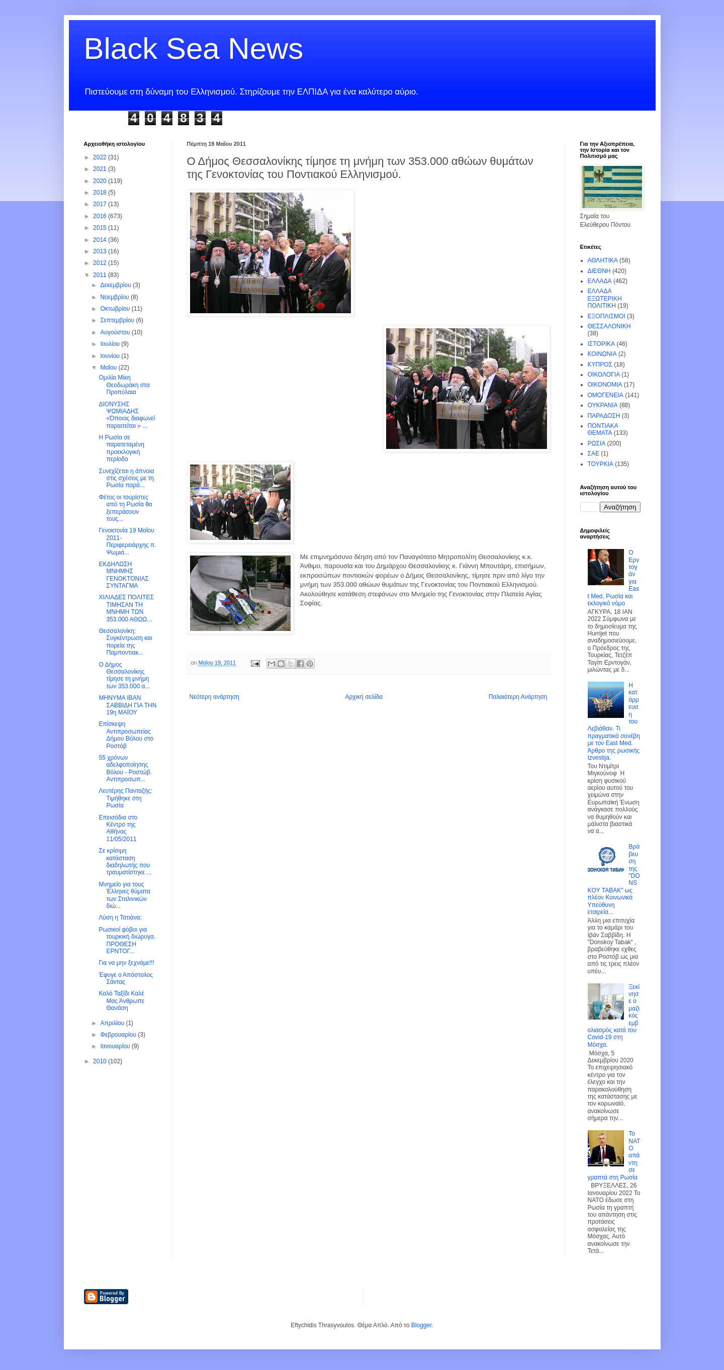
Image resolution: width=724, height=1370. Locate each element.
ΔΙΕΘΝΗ (599, 271)
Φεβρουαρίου (119, 1034)
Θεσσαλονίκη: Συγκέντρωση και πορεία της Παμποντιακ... (125, 641)
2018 (100, 192)
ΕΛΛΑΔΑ (600, 281)
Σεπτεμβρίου (118, 320)
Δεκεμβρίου (116, 285)
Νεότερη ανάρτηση (214, 696)
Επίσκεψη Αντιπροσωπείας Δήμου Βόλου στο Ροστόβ (126, 734)
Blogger (421, 1325)
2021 (100, 168)
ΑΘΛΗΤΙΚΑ (603, 260)
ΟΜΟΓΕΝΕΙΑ (605, 395)
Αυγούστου (115, 332)
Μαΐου (109, 367)
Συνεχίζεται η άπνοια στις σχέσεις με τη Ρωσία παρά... (126, 478)
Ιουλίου (110, 343)
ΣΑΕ (593, 453)
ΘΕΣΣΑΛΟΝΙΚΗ (609, 326)
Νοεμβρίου (115, 297)
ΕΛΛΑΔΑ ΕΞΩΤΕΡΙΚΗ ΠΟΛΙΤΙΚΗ (605, 298)
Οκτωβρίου (115, 308)
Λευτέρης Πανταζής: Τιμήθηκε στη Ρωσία (125, 798)
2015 (100, 227)
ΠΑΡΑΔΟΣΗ (604, 415)
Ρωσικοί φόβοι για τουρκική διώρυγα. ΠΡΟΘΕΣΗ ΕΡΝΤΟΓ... (127, 940)
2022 (100, 157)
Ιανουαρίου (116, 1046)
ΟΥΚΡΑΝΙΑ (603, 405)
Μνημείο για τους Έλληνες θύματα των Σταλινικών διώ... (124, 895)
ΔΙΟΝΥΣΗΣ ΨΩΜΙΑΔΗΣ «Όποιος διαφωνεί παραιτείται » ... (127, 415)
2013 (100, 251)
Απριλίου (113, 1023)
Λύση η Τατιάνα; (120, 917)
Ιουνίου (110, 355)
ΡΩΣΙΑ (597, 443)
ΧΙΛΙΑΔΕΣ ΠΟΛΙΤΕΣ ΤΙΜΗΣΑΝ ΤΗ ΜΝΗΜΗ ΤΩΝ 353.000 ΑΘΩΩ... (126, 608)
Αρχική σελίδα (364, 696)
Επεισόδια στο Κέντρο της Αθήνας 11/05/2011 (118, 828)
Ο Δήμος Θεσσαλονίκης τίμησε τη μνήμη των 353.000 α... (124, 675)
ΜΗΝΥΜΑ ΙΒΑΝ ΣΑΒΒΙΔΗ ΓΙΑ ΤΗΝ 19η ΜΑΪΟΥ (127, 705)
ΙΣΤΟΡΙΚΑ (601, 343)
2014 (100, 239)
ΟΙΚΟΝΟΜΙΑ (605, 384)
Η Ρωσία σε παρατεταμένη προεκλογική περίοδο (121, 448)
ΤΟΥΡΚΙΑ (600, 464)
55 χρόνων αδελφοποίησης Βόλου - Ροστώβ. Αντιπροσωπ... (125, 768)
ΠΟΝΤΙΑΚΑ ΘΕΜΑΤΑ (603, 429)
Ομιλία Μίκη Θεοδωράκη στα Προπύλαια (124, 385)
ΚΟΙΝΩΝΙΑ (602, 353)
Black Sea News (194, 48)
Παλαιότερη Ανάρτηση (518, 696)
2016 (100, 216)
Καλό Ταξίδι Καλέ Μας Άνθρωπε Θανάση (121, 1001)
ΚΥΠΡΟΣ (600, 364)
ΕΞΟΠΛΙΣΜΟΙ (606, 316)
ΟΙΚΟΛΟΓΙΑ (604, 374)
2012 (100, 262)
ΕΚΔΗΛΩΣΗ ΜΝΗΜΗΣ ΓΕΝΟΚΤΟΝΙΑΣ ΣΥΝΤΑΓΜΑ (124, 575)
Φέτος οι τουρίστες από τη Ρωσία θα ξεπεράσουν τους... (125, 508)
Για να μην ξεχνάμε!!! (126, 962)
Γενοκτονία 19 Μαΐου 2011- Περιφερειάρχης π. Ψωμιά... (127, 541)
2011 (100, 275)
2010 (100, 1061)
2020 (100, 181)
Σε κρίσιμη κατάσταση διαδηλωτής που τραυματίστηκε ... (125, 861)
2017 (100, 204)
